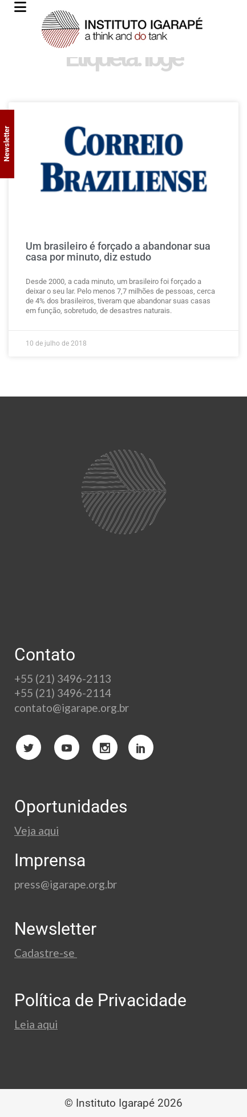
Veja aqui (36, 830)
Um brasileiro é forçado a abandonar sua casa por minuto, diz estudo (118, 251)
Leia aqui (36, 1024)
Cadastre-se (45, 952)
